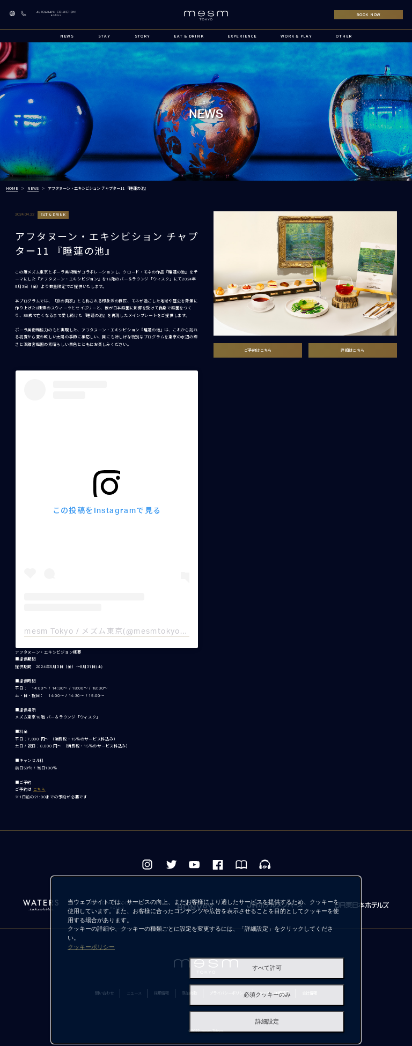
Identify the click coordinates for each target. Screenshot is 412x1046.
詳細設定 (267, 1021)
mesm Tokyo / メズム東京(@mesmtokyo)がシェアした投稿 (136, 631)
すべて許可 (267, 968)
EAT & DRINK (188, 36)
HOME (12, 188)
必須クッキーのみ (267, 994)
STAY (104, 36)
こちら (39, 789)
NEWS (67, 36)
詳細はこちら (352, 350)
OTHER (344, 36)
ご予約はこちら (258, 350)
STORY (142, 36)
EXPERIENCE (241, 36)
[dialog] (206, 960)
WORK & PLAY (296, 36)
